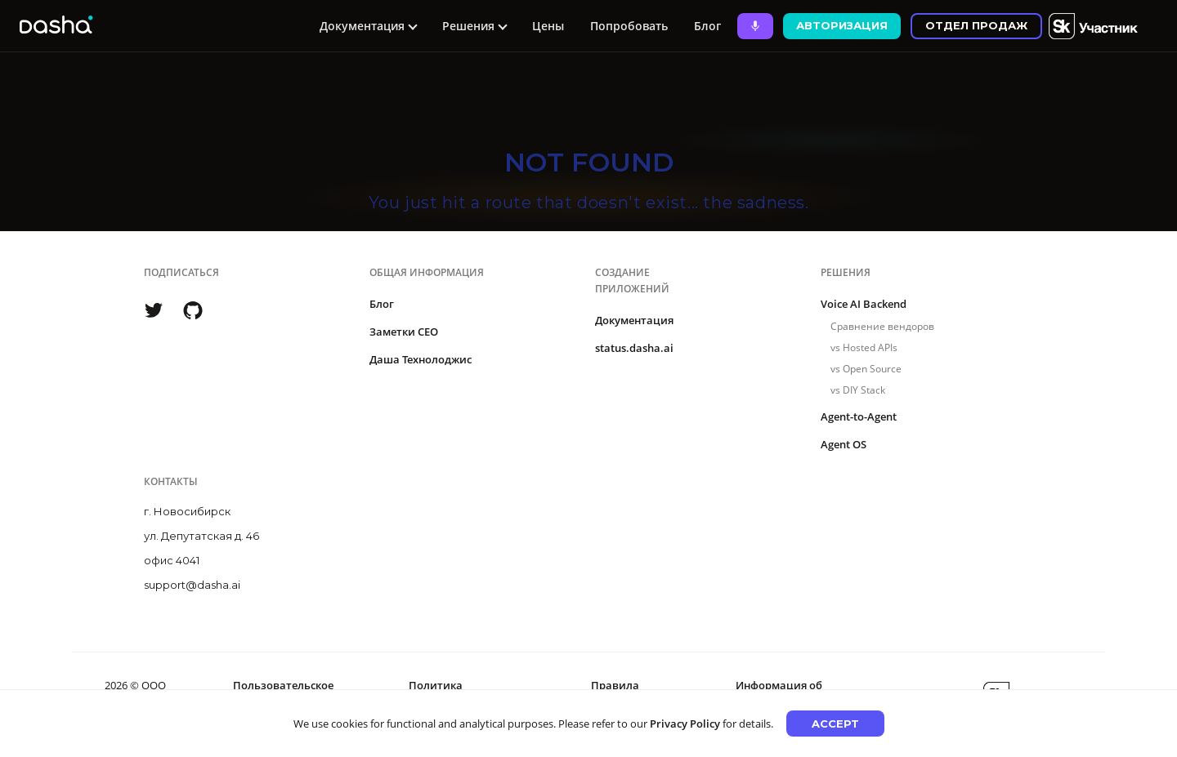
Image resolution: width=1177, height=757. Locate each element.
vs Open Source (866, 369)
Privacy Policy (685, 723)
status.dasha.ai (634, 348)
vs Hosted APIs (863, 347)
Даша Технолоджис (420, 359)
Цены (548, 25)
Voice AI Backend (863, 303)
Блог (707, 25)
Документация (634, 320)
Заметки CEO (403, 331)
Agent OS (843, 444)
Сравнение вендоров (882, 326)
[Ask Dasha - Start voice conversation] (755, 26)
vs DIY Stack (857, 390)
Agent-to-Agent (859, 416)
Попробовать (629, 25)
